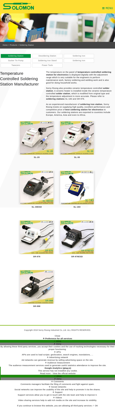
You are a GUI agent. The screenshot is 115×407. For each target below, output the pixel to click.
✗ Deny (57, 344)
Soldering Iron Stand (47, 60)
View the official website (64, 373)
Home (5, 45)
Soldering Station (16, 56)
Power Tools (47, 65)
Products (13, 45)
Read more (45, 373)
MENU (107, 8)
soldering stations (55, 99)
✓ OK (95, 405)
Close (57, 336)
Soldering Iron (79, 56)
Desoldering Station (47, 56)
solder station (63, 93)
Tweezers (16, 65)
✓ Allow (57, 341)
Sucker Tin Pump (15, 60)
